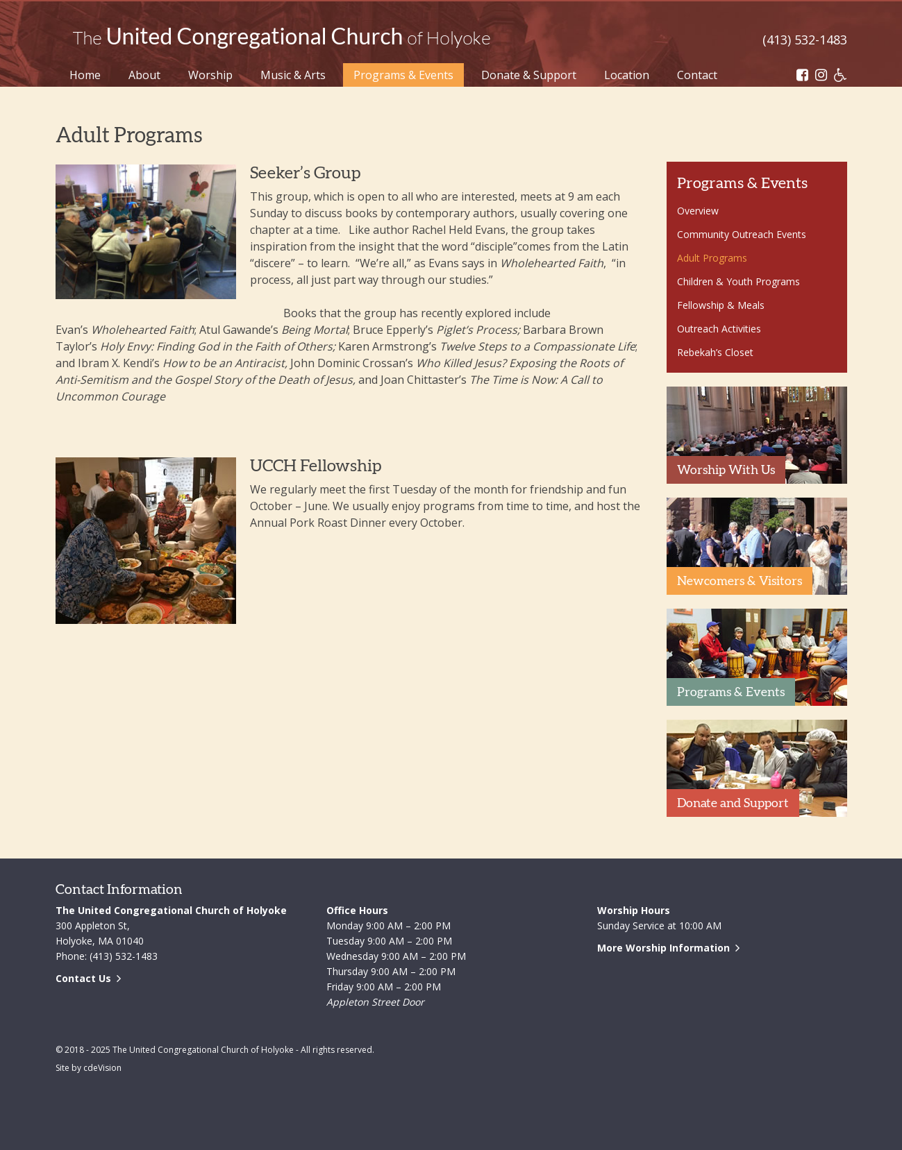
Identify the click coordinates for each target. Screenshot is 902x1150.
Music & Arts (293, 75)
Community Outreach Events (741, 234)
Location (626, 75)
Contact (697, 75)
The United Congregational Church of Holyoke (281, 38)
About (144, 75)
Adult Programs (712, 257)
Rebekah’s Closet (715, 352)
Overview (698, 210)
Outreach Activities (719, 328)
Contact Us (83, 978)
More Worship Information (663, 947)
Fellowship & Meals (721, 305)
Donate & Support (528, 75)
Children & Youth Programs (738, 281)
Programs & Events (403, 75)
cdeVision (102, 1068)
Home (85, 75)
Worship (210, 75)
